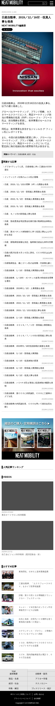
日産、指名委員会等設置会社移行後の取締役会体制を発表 (29, 224)
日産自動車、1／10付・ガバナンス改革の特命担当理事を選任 (29, 281)
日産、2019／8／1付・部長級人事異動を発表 (29, 200)
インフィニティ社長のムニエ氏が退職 (29, 178)
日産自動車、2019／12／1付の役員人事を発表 (29, 311)
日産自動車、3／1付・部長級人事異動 (29, 354)
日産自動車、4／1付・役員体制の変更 (29, 362)
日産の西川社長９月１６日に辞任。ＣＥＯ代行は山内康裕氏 (29, 256)
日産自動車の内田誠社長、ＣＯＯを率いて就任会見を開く (29, 407)
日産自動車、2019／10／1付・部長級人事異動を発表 (29, 297)
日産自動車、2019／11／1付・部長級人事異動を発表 (29, 304)
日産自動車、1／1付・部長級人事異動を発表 (29, 271)
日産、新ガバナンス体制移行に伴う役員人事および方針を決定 (29, 234)
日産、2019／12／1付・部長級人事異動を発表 (29, 193)
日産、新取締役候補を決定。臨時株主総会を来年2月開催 (29, 245)
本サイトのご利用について (20, 694)
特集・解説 (14, 688)
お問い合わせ (39, 694)
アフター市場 (41, 679)
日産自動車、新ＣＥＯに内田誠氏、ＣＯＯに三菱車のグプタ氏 (29, 396)
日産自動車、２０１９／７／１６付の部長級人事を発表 (29, 338)
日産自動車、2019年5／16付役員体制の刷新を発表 (29, 347)
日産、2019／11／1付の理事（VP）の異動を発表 (29, 185)
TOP (14, 671)
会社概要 (37, 699)
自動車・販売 (41, 674)
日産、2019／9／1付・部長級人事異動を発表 (29, 207)
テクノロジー (41, 683)
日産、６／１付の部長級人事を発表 (29, 215)
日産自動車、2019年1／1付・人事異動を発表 (29, 289)
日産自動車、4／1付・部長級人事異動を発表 (29, 369)
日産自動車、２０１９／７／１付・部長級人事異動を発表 (29, 328)
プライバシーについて (22, 699)
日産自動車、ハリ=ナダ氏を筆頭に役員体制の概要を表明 (29, 386)
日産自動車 (22, 154)
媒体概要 (14, 674)
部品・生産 (14, 679)
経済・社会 (31, 154)
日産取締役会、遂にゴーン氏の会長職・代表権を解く (29, 264)
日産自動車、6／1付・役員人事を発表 (29, 376)
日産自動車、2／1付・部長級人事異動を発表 (29, 319)
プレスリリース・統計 (41, 688)
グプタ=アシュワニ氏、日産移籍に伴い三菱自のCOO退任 (29, 169)
